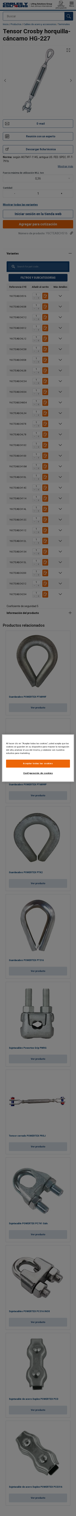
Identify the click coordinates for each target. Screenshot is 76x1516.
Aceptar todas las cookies (38, 763)
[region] (38, 758)
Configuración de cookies (38, 773)
